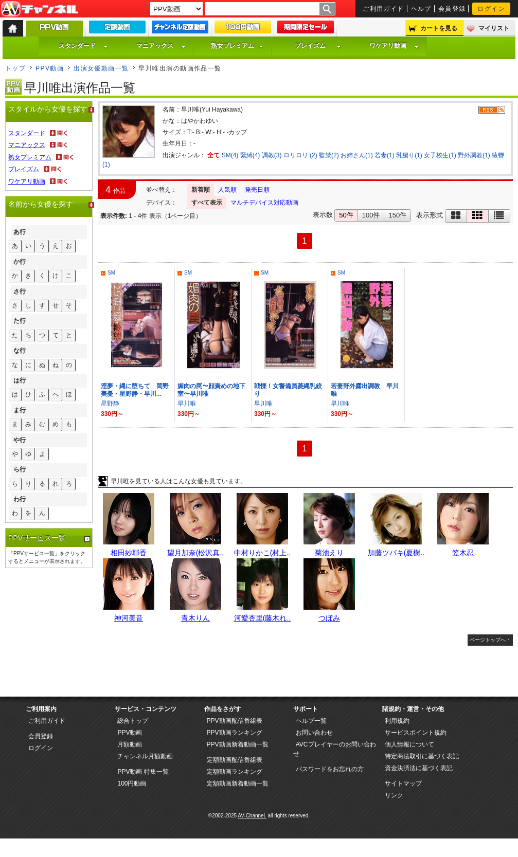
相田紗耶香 (129, 553)
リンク (394, 795)
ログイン (491, 8)
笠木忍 (463, 553)
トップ (15, 68)
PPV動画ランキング (234, 732)
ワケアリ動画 (394, 45)
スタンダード (83, 45)
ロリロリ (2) (300, 155)
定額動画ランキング (234, 771)
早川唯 (186, 403)
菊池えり (329, 553)
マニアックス (161, 45)
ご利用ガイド (383, 8)
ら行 (19, 469)
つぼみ (329, 618)
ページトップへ (488, 640)
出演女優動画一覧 (101, 68)
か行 (19, 261)
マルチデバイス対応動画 (264, 202)
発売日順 (257, 189)
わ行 (19, 499)
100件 (371, 215)
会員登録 (452, 8)
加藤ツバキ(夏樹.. (396, 553)
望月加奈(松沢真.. (195, 553)
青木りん (195, 618)
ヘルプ (421, 8)
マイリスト (493, 28)
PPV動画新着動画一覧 (238, 744)
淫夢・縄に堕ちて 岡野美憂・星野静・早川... (135, 389)
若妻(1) (384, 155)
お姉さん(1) (357, 155)
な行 (19, 350)
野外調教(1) (474, 155)
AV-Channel (39, 9)
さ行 (19, 291)
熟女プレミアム (237, 45)
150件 (397, 215)
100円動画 (131, 783)
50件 (346, 215)
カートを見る (438, 28)
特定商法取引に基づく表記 (422, 756)
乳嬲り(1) (409, 155)
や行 (19, 440)
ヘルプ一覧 (311, 720)
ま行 (19, 410)
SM (111, 273)
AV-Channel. (252, 815)
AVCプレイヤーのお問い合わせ (334, 749)
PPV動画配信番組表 (234, 720)
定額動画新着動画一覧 (238, 783)
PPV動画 (49, 68)
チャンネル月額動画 (145, 756)
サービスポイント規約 (415, 732)
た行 (19, 320)
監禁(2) (329, 155)
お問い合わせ (314, 732)
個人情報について (409, 744)
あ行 (19, 231)
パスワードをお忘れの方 (330, 769)
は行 (19, 380)
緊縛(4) (250, 155)
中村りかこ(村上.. (262, 553)
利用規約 (397, 720)
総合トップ (132, 720)
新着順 (200, 189)
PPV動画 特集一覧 (142, 771)
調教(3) (272, 155)
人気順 (227, 189)
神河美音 (128, 618)
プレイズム (318, 45)
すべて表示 (206, 202)
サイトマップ (403, 783)
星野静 (110, 403)
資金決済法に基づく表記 (419, 768)
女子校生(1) (440, 155)
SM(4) (230, 155)
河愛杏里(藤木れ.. (262, 618)
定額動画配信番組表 (234, 759)
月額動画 (129, 744)
